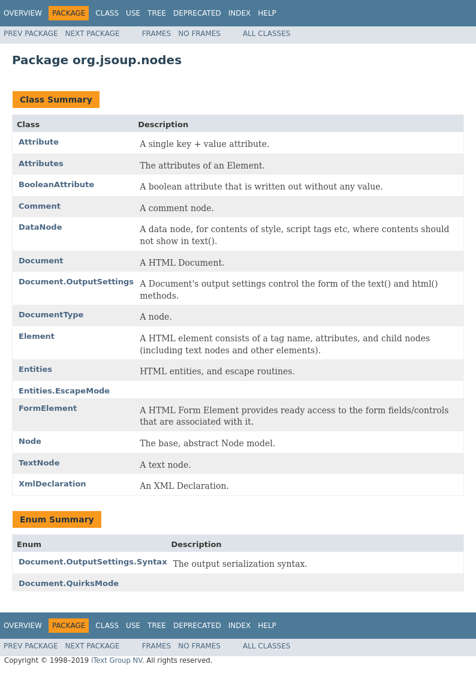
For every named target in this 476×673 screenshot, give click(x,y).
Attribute (39, 141)
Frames (156, 33)
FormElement (48, 408)
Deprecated (197, 13)
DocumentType (51, 314)
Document (41, 260)
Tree (156, 13)
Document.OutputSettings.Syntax (93, 561)
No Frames (199, 33)
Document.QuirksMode (69, 583)
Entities (35, 369)
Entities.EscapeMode (64, 390)
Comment (40, 206)
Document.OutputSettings (76, 281)
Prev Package (31, 33)
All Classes (266, 33)
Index (239, 13)
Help (267, 13)
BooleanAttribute (56, 184)
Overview (23, 13)
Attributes (41, 163)
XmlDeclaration (52, 483)
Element (37, 336)
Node (30, 441)
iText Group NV (116, 660)
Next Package (92, 33)
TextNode (39, 462)
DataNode (40, 227)
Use (133, 13)
